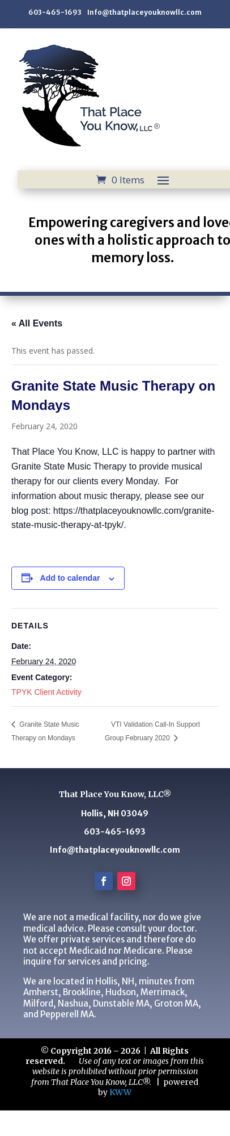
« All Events (36, 323)
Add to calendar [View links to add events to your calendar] (70, 577)
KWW (120, 1092)
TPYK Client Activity (46, 692)
